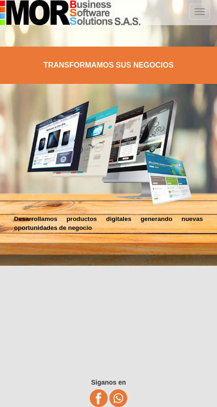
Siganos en (108, 382)
